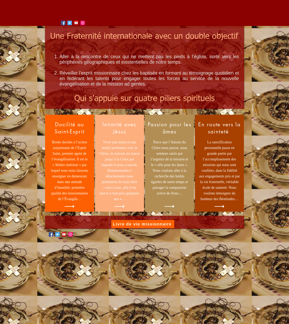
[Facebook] (63, 23)
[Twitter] (69, 23)
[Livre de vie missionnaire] (142, 224)
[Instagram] (82, 23)
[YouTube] (76, 23)
